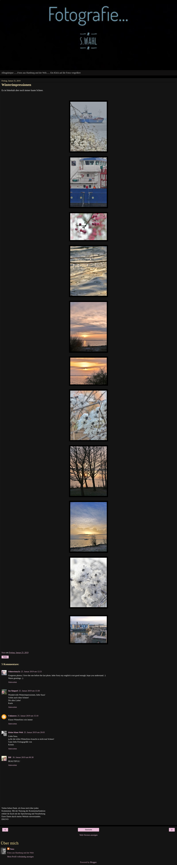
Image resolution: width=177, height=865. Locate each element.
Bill (10, 757)
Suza (12, 849)
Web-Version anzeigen (88, 835)
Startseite (88, 830)
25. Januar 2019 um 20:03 (34, 732)
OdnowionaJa (14, 671)
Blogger (93, 862)
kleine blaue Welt (15, 732)
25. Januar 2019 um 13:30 (29, 691)
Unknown (12, 716)
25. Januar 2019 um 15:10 (27, 716)
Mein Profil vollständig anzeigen (20, 857)
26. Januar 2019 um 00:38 (23, 757)
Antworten (12, 682)
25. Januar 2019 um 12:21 (31, 671)
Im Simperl (13, 691)
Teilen (5, 657)
